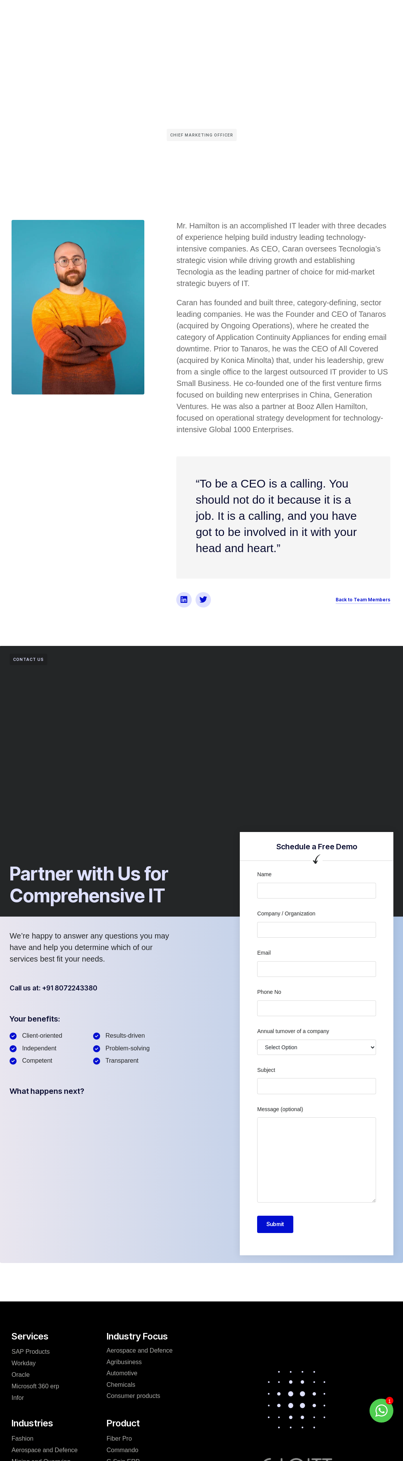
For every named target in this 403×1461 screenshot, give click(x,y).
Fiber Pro (119, 1438)
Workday (24, 1363)
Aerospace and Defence (45, 1450)
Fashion (22, 1438)
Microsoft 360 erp (35, 1386)
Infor (18, 1397)
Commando (123, 1450)
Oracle (21, 1374)
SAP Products (31, 1351)
